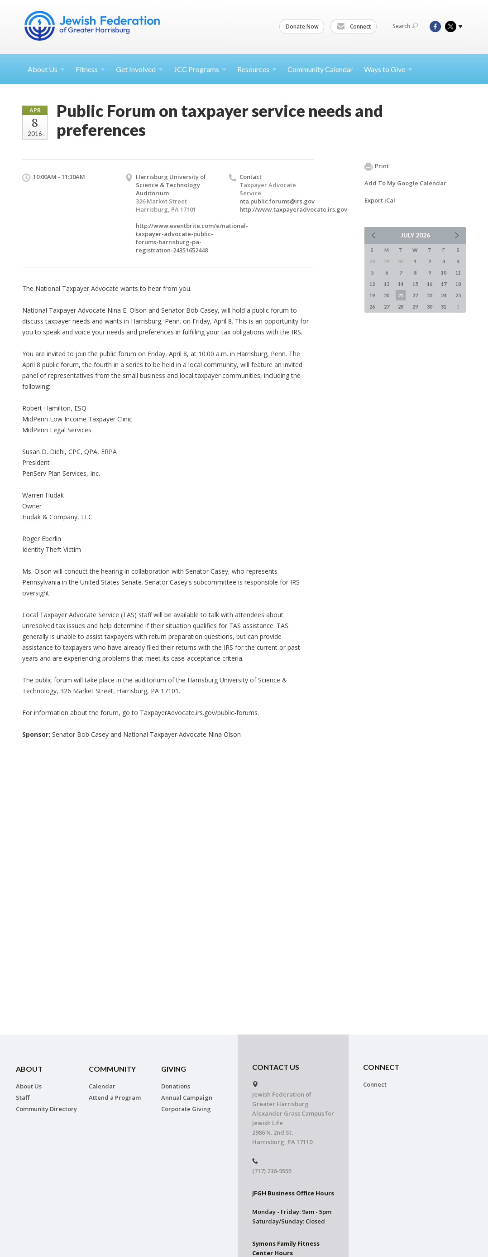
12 (372, 284)
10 (443, 273)
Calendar (102, 1086)
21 (400, 295)
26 (372, 306)
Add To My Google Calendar (405, 183)
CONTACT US (275, 1067)
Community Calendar (320, 69)
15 (415, 284)
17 (443, 284)
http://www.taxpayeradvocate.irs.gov (293, 209)
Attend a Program (115, 1097)
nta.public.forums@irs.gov (277, 201)
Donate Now (302, 26)
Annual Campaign (186, 1097)
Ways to (388, 69)
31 (443, 306)
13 (386, 284)
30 (429, 306)
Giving (173, 1068)
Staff (22, 1097)
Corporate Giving (186, 1109)
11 (458, 273)
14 (400, 284)
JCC (200, 69)
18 (458, 284)
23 (429, 295)
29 (415, 306)
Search (405, 26)
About (46, 69)
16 (429, 284)
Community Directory (46, 1109)
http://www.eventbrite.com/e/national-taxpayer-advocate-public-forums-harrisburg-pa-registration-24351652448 (192, 238)
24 (443, 295)
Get (139, 69)
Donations (175, 1086)
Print (376, 166)
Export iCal (379, 200)
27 (386, 306)
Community (112, 1068)
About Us (29, 1086)
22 (415, 295)
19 (372, 295)
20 (386, 295)
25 (458, 295)
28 (400, 306)
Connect (354, 27)
